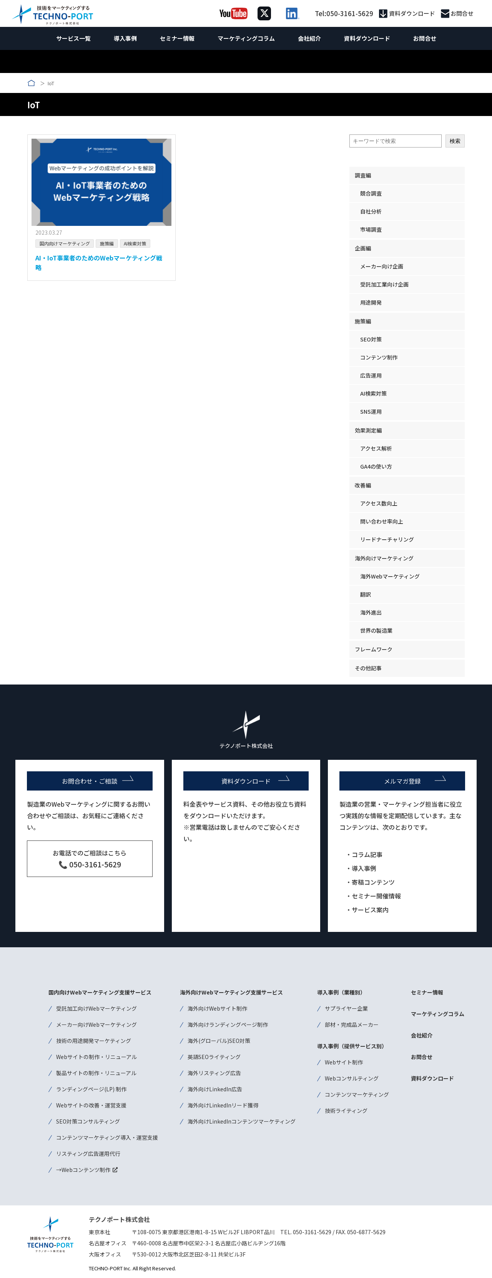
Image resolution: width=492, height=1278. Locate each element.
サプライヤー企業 (346, 1008)
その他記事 (368, 668)
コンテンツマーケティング (357, 1094)
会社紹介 (309, 38)
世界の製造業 (376, 630)
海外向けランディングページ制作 (228, 1024)
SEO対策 (371, 339)
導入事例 (125, 38)
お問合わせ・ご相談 (89, 781)
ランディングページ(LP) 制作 (91, 1089)
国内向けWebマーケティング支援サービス (99, 992)
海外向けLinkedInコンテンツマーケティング (242, 1121)
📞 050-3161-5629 (89, 864)
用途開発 (371, 302)
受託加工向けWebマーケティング (96, 1008)
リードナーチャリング (387, 539)
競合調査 (371, 193)
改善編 (363, 485)
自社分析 (371, 211)
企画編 (363, 248)
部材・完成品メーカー (352, 1024)
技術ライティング (346, 1110)
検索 (455, 141)
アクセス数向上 (378, 503)
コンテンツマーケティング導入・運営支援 (107, 1137)
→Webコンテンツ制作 (83, 1170)
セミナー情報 (177, 38)
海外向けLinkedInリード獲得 (223, 1105)
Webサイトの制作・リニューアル (96, 1057)
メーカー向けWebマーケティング (96, 1024)
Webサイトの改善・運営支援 (91, 1105)
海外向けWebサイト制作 (217, 1008)
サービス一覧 (73, 38)
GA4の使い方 (376, 466)
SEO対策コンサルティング (88, 1121)
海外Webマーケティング (390, 576)
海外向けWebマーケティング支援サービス (231, 992)
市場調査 (371, 229)
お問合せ (462, 13)
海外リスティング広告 (214, 1073)
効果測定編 (368, 430)
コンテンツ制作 (379, 357)
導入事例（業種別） (341, 992)
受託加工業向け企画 (384, 284)
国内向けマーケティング (65, 243)
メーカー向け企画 (381, 266)
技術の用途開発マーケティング (93, 1040)
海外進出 (371, 612)
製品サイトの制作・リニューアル (96, 1073)
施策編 (107, 243)
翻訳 (365, 594)
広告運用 (371, 375)
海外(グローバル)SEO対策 (219, 1040)
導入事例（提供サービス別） (352, 1046)
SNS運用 (371, 411)
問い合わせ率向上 (381, 521)
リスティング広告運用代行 (88, 1153)
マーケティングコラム (246, 38)
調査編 (363, 175)
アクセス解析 (376, 448)
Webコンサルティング (352, 1078)
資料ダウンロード (412, 13)
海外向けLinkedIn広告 (215, 1089)
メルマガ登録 (402, 781)
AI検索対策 (135, 243)
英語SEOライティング (214, 1057)
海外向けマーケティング (384, 558)
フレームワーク (373, 649)
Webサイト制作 (344, 1062)
